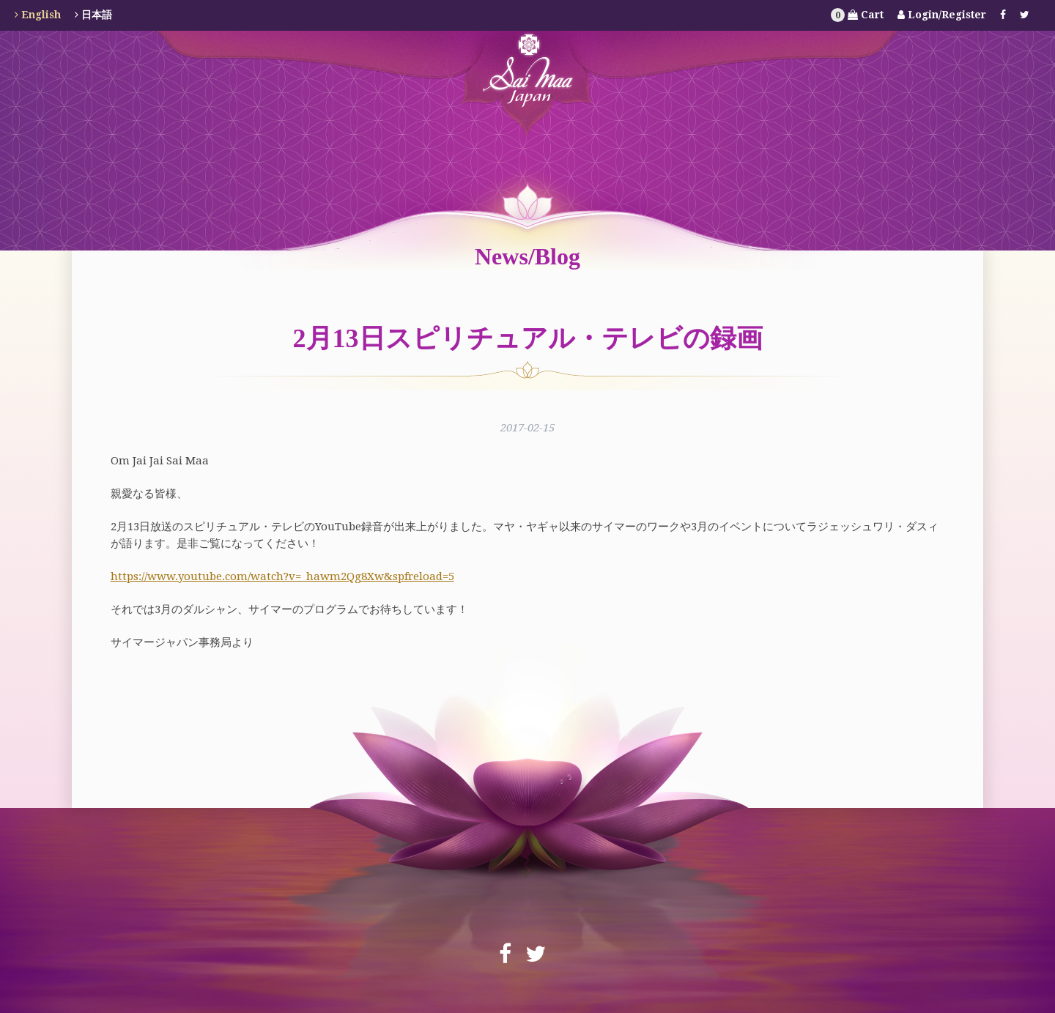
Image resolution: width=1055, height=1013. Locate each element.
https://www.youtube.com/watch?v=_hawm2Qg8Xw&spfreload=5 (282, 576)
